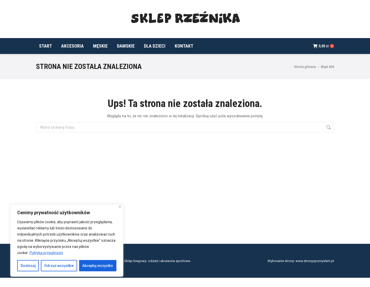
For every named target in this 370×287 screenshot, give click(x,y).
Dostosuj (28, 266)
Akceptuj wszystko (97, 266)
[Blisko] (120, 206)
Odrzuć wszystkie (59, 266)
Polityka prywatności (46, 253)
